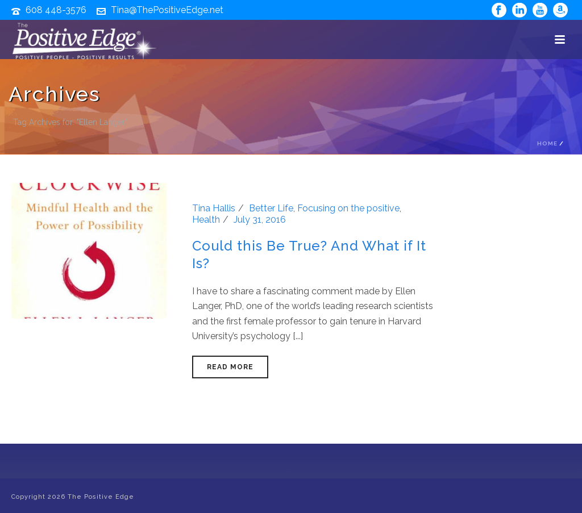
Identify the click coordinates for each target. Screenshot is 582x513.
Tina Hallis (213, 208)
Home (547, 143)
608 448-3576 (56, 10)
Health (206, 219)
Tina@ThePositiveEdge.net (167, 10)
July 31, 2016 (260, 219)
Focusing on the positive (348, 208)
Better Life (271, 208)
